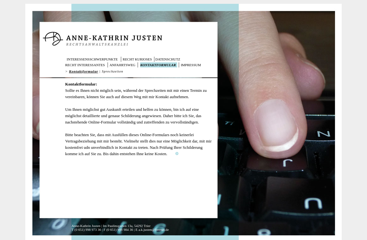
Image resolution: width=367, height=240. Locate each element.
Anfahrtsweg (122, 65)
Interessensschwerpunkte (92, 59)
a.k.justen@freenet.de (154, 229)
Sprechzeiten (112, 71)
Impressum (191, 65)
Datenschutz (167, 59)
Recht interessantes (85, 65)
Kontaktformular (158, 65)
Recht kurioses (137, 59)
